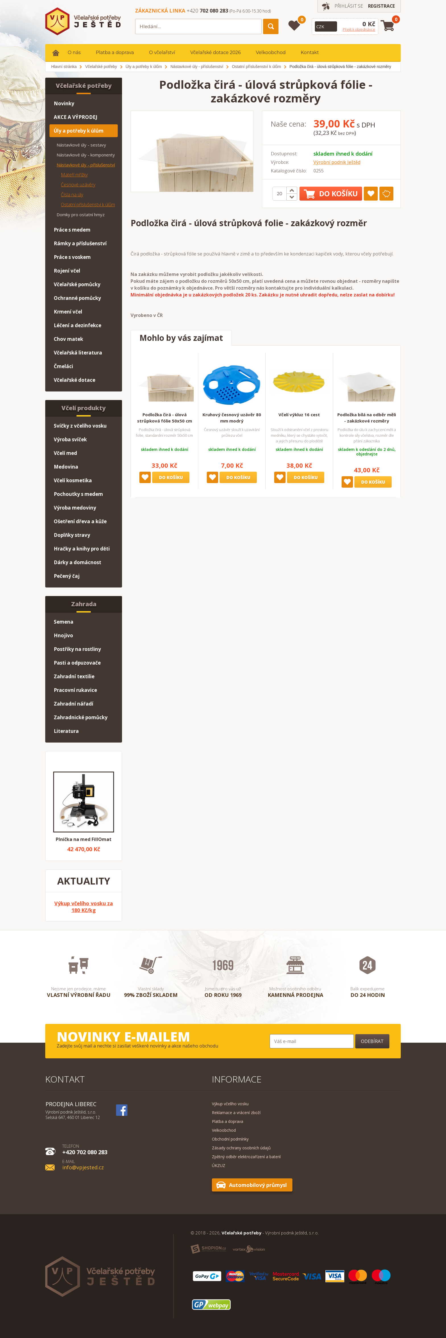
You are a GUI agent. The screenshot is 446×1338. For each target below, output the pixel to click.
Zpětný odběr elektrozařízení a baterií (246, 1156)
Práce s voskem (72, 257)
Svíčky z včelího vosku (80, 425)
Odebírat (372, 1041)
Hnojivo (63, 635)
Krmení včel (68, 311)
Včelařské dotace (74, 380)
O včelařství (162, 52)
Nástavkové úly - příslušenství (86, 165)
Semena (63, 622)
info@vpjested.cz (83, 1164)
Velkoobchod (271, 52)
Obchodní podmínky (230, 1139)
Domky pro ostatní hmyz (81, 214)
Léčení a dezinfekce (77, 325)
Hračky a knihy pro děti (82, 548)
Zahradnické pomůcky (81, 717)
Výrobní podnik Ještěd (336, 162)
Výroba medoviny (75, 507)
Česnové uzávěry (78, 185)
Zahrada (83, 604)
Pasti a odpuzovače (77, 662)
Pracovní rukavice (75, 690)
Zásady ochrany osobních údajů (241, 1148)
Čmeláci (63, 366)
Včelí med (65, 453)
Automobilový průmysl (258, 1185)
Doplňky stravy (72, 535)
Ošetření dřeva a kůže (80, 521)
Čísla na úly (72, 194)
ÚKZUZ (218, 1165)
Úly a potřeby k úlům (79, 130)
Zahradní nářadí (73, 703)
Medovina (66, 466)
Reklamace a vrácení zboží (236, 1112)
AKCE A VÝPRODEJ (75, 117)
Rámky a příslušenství (80, 243)
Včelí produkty (83, 408)
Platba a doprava (115, 52)
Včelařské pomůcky (77, 284)
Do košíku (331, 194)
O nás (74, 52)
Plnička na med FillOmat (84, 839)
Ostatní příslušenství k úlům (88, 204)
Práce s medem (72, 229)
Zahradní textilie (74, 676)
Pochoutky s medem (78, 494)
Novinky (64, 103)
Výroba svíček (70, 439)
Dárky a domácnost (77, 562)
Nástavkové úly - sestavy (81, 145)
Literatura (66, 731)
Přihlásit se (348, 6)
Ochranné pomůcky (77, 298)
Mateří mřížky (74, 175)
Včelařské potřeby (84, 86)
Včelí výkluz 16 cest (299, 414)
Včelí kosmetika (73, 480)
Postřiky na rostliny (77, 649)
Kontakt (310, 52)
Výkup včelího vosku (230, 1103)
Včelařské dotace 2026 (215, 52)
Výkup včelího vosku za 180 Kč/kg (83, 907)
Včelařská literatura (78, 352)
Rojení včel (67, 270)
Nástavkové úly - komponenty (86, 155)
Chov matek (68, 339)
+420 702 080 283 (85, 1149)
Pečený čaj (67, 576)
